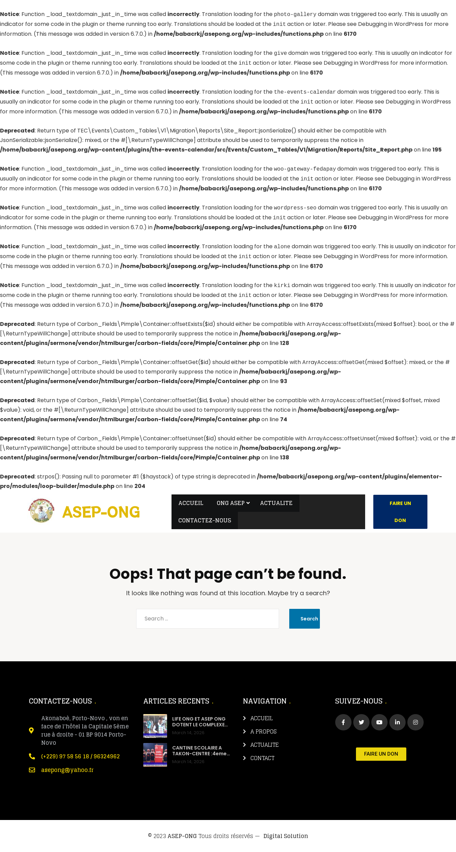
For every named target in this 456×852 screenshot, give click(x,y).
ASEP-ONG (182, 836)
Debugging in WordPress (390, 24)
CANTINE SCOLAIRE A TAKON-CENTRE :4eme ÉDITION (199, 753)
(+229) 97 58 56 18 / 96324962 (80, 756)
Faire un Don (400, 512)
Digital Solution (285, 836)
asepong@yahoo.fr (67, 770)
